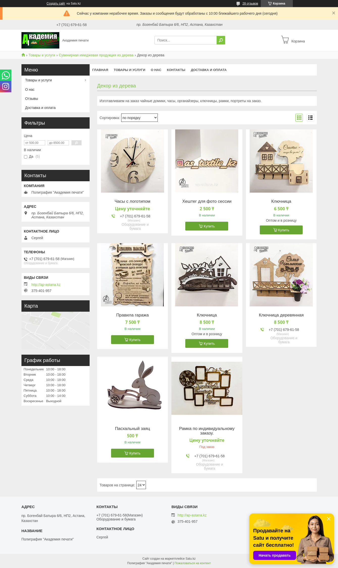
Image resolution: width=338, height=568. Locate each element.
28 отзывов (250, 3)
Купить (209, 226)
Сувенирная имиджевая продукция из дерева (96, 55)
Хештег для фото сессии (206, 201)
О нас (156, 70)
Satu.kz (191, 558)
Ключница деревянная (281, 315)
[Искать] (221, 40)
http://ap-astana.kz (46, 285)
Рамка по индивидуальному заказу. (207, 431)
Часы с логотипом (132, 201)
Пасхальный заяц (132, 428)
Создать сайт (56, 3)
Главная (100, 70)
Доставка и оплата (209, 70)
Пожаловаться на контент (193, 563)
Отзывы (31, 99)
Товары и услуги (42, 55)
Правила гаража (132, 315)
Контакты (176, 70)
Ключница (281, 201)
